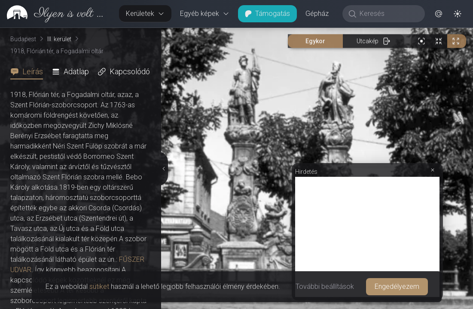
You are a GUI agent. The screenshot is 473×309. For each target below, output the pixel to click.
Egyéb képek (204, 13)
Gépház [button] (317, 13)
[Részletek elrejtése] (164, 168)
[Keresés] (388, 14)
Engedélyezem (397, 286)
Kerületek (145, 13)
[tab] (29, 71)
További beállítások (325, 286)
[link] (56, 13)
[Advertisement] (367, 237)
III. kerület (59, 39)
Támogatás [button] (267, 13)
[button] (438, 13)
